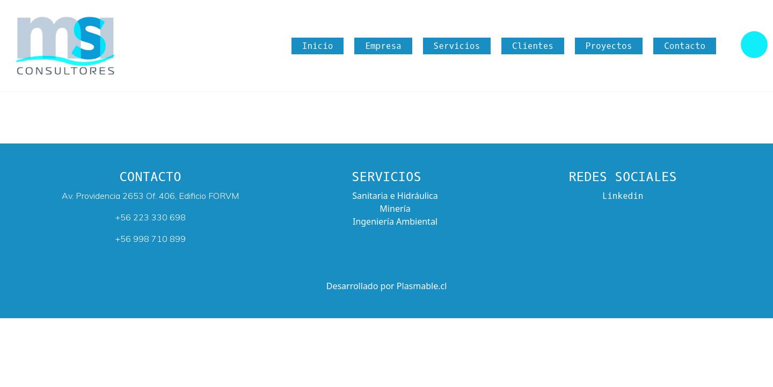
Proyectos (609, 46)
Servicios (457, 46)
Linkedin (623, 196)
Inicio (317, 46)
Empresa (383, 46)
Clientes (532, 46)
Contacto (684, 46)
